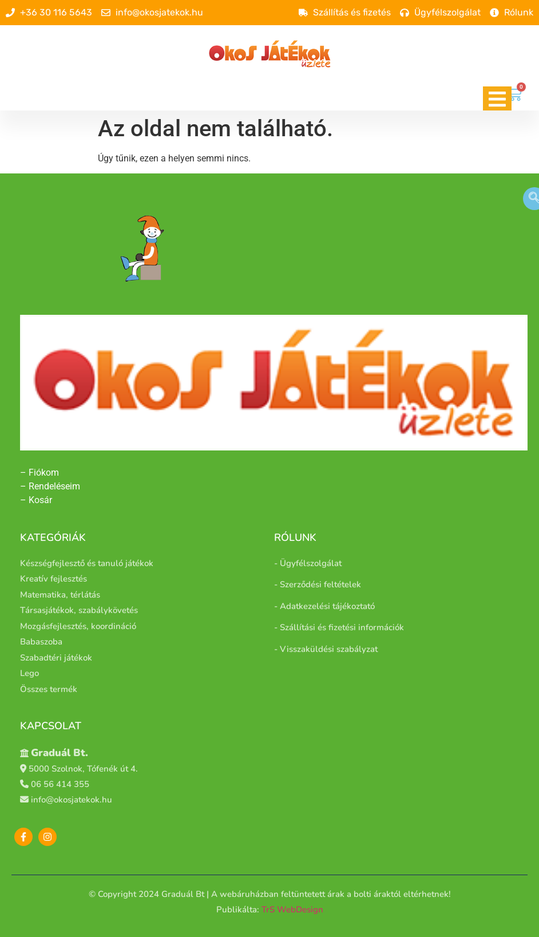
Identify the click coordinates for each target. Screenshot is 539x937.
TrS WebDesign (292, 909)
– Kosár (36, 500)
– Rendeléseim (50, 486)
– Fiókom (40, 472)
